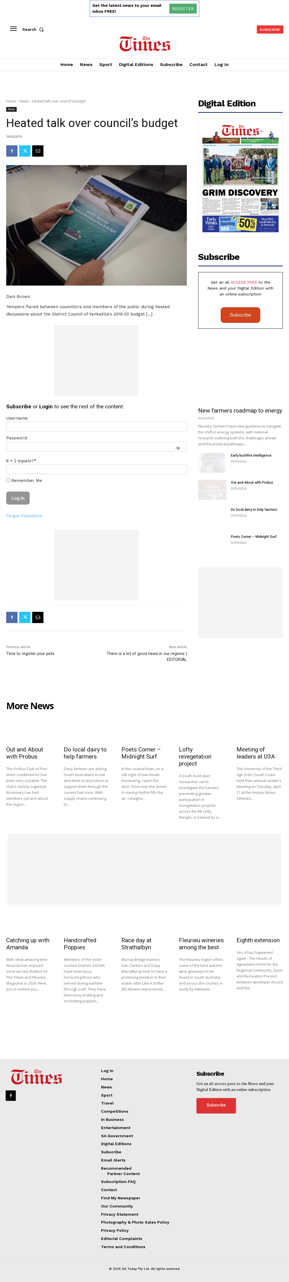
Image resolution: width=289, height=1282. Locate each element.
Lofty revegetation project (195, 756)
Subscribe (240, 315)
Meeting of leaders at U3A (256, 753)
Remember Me (24, 480)
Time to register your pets (30, 653)
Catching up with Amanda (27, 944)
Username (17, 418)
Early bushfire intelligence (251, 455)
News (24, 101)
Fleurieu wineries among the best (201, 944)
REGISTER (183, 8)
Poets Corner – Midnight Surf (254, 537)
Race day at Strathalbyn (136, 944)
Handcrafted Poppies (80, 944)
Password (16, 438)
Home (11, 101)
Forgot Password (24, 515)
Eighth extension (258, 940)
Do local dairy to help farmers (254, 510)
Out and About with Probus (252, 483)
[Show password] (178, 448)
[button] (34, 29)
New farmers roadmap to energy (240, 410)
